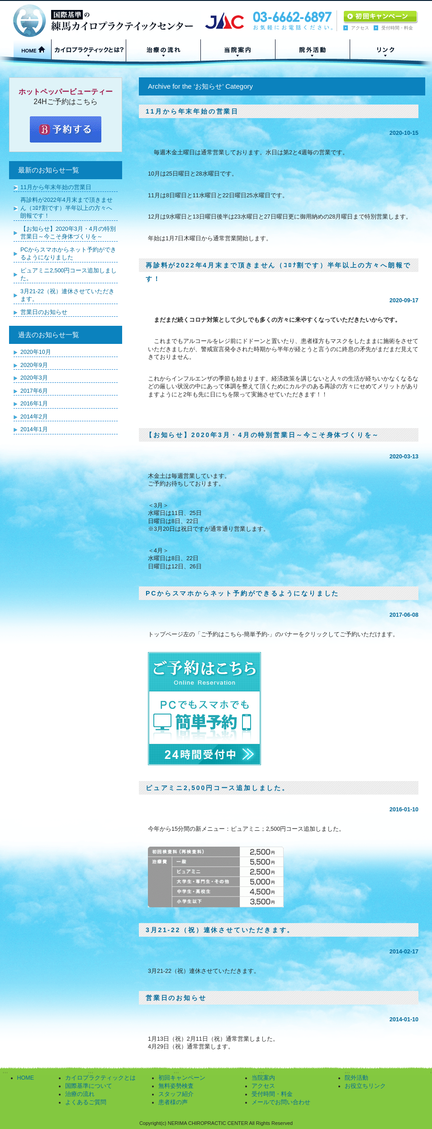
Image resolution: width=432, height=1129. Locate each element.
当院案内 (263, 1078)
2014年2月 (34, 417)
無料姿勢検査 (176, 1086)
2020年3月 (34, 378)
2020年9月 (34, 365)
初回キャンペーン (181, 1078)
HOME (25, 1078)
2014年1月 (34, 429)
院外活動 (356, 1078)
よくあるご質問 (85, 1102)
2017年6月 (34, 391)
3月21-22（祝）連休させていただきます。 (220, 930)
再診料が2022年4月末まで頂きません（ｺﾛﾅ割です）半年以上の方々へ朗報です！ (66, 208)
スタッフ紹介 (176, 1094)
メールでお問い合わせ (281, 1102)
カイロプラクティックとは (100, 1078)
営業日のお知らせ (176, 997)
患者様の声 (173, 1102)
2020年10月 (35, 352)
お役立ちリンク (365, 1086)
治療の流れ (80, 1094)
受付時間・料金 (397, 27)
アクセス (360, 27)
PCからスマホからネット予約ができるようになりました (242, 593)
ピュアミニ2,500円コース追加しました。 (218, 787)
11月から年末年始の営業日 (192, 111)
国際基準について (88, 1086)
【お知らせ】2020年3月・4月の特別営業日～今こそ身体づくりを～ (263, 434)
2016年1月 (34, 403)
